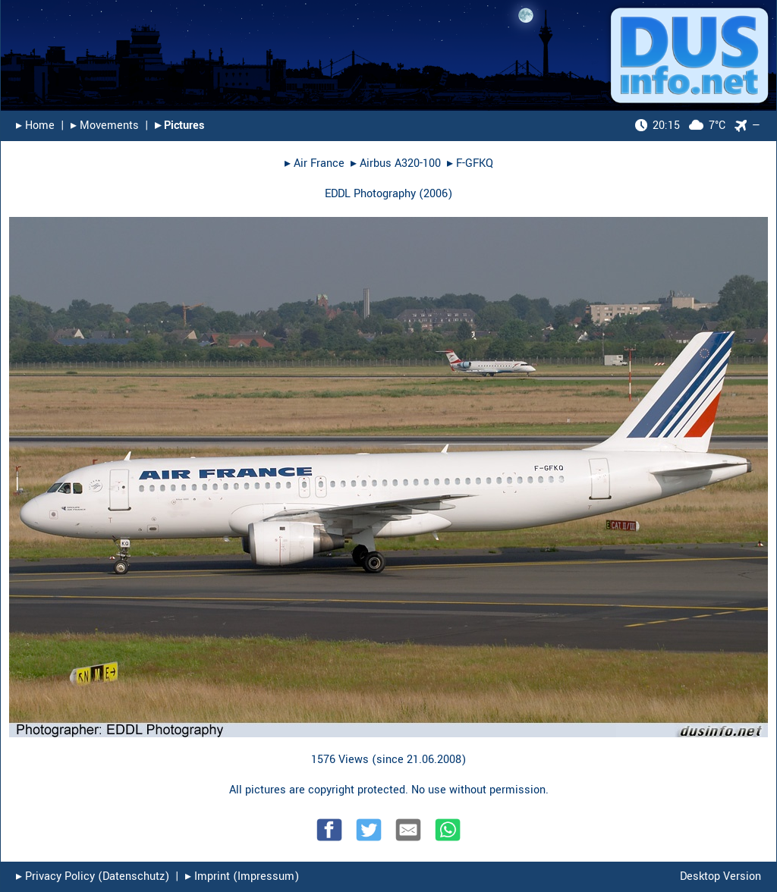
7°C (680, 125)
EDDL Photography (370, 194)
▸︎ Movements (105, 125)
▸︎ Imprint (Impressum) (242, 876)
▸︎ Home (35, 125)
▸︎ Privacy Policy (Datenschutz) (92, 876)
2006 (435, 194)
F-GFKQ (474, 163)
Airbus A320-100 (400, 163)
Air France (319, 163)
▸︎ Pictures (179, 125)
